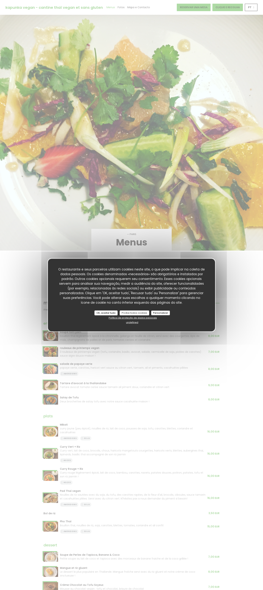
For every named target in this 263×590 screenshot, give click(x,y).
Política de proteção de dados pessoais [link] (133, 318)
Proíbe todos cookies (134, 313)
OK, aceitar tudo (106, 313)
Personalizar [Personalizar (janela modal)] (160, 313)
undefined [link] (132, 322)
